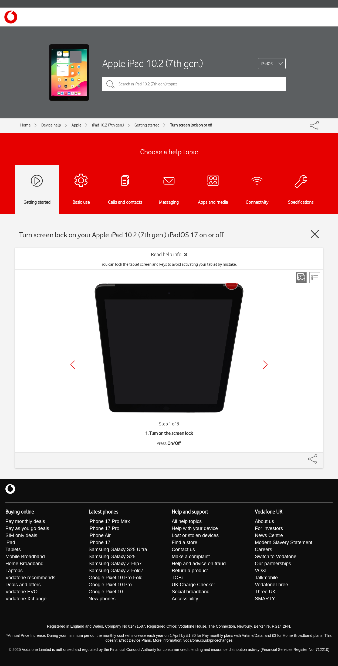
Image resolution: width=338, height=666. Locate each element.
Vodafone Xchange (25, 598)
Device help (51, 125)
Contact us (183, 549)
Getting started (147, 125)
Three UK (265, 591)
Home (25, 125)
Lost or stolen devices (195, 535)
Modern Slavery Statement (283, 542)
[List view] (314, 277)
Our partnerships (273, 563)
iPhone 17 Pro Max (109, 521)
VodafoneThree (271, 584)
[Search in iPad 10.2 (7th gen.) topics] (194, 84)
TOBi (177, 577)
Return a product (190, 570)
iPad (10, 542)
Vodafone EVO (21, 591)
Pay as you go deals (27, 528)
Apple (77, 125)
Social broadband (190, 591)
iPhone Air (100, 535)
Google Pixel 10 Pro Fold (116, 577)
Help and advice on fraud (199, 563)
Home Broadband (24, 563)
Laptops (14, 570)
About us (264, 521)
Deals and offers (23, 584)
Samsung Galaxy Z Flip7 (115, 563)
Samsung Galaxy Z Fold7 (116, 570)
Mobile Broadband (25, 556)
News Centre (269, 535)
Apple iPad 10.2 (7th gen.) (152, 63)
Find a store (184, 542)
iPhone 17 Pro (104, 528)
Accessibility (185, 598)
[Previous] (72, 365)
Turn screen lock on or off (191, 125)
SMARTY (265, 598)
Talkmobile (266, 577)
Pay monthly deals (25, 521)
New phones (102, 598)
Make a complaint (191, 556)
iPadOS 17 (269, 63)
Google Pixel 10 (106, 591)
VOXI (260, 570)
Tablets (13, 549)
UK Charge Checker (193, 584)
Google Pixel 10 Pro (110, 584)
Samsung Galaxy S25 (112, 556)
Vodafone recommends (30, 577)
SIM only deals (21, 535)
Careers (263, 549)
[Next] (265, 365)
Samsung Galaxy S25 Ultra (118, 549)
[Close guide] (315, 234)
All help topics (187, 521)
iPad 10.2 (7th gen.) (108, 125)
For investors (269, 528)
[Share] (319, 456)
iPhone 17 (99, 542)
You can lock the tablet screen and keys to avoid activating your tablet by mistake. (169, 264)
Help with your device (195, 528)
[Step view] (301, 277)
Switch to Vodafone (275, 556)
